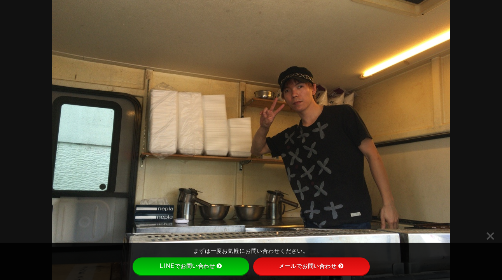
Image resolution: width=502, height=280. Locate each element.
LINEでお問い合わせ (190, 266)
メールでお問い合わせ (311, 266)
